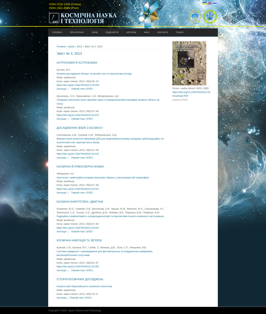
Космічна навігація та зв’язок (79, 240)
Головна (57, 32)
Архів (95, 32)
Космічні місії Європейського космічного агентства (84, 286)
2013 (79, 46)
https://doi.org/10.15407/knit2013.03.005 (78, 85)
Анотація (61, 88)
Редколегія (112, 32)
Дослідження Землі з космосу (80, 127)
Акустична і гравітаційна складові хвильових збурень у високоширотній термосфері (103, 177)
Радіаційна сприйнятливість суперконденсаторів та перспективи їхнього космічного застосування (110, 216)
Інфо (146, 32)
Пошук (180, 32)
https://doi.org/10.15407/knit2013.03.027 (78, 189)
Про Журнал (77, 32)
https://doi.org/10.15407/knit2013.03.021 (78, 153)
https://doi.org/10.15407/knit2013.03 (191, 92)
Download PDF (180, 96)
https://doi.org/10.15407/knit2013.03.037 (78, 115)
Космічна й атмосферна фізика (80, 166)
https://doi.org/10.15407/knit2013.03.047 (78, 227)
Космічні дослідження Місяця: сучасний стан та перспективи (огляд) (94, 73)
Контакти (162, 32)
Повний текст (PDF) (82, 88)
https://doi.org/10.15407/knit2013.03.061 (78, 266)
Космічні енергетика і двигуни (80, 201)
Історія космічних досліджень (80, 279)
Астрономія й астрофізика (77, 62)
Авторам (131, 32)
